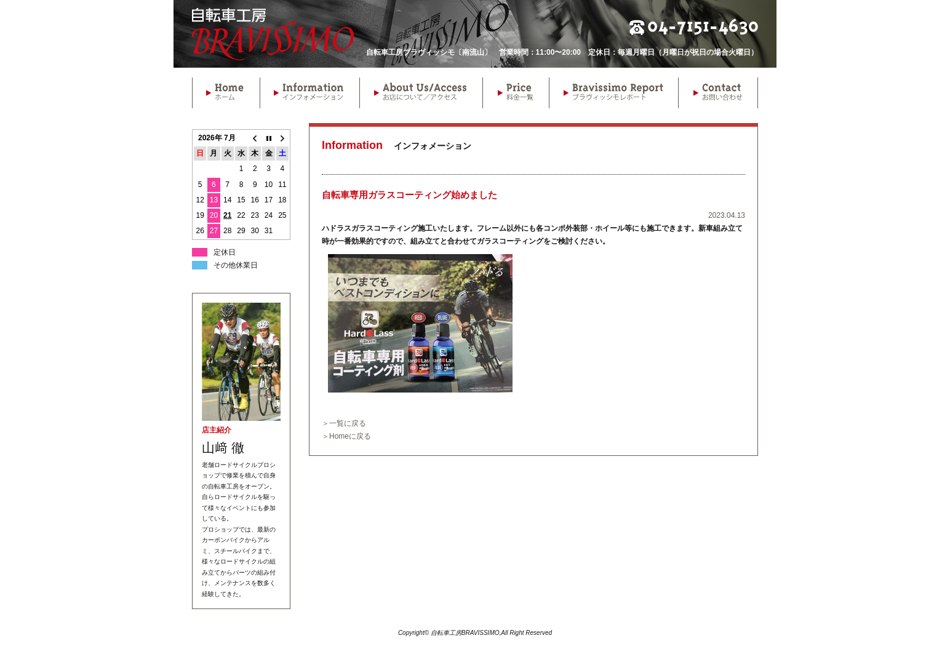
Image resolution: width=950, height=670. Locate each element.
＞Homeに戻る (346, 436)
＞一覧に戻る (344, 423)
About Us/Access (420, 93)
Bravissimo (613, 93)
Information (309, 93)
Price (515, 93)
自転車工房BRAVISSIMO (273, 34)
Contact (718, 93)
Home (226, 93)
